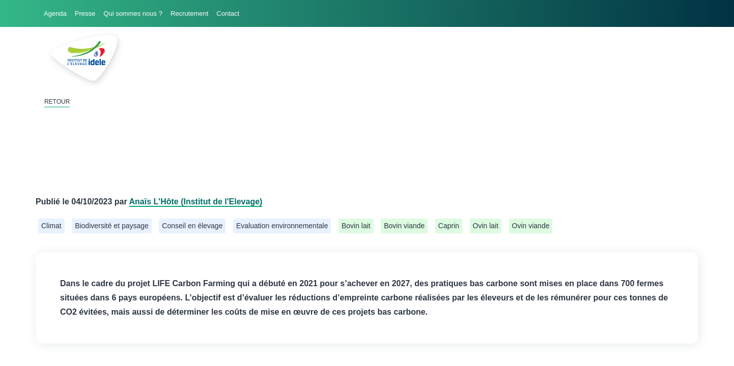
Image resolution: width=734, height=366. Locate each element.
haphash (386, 359)
